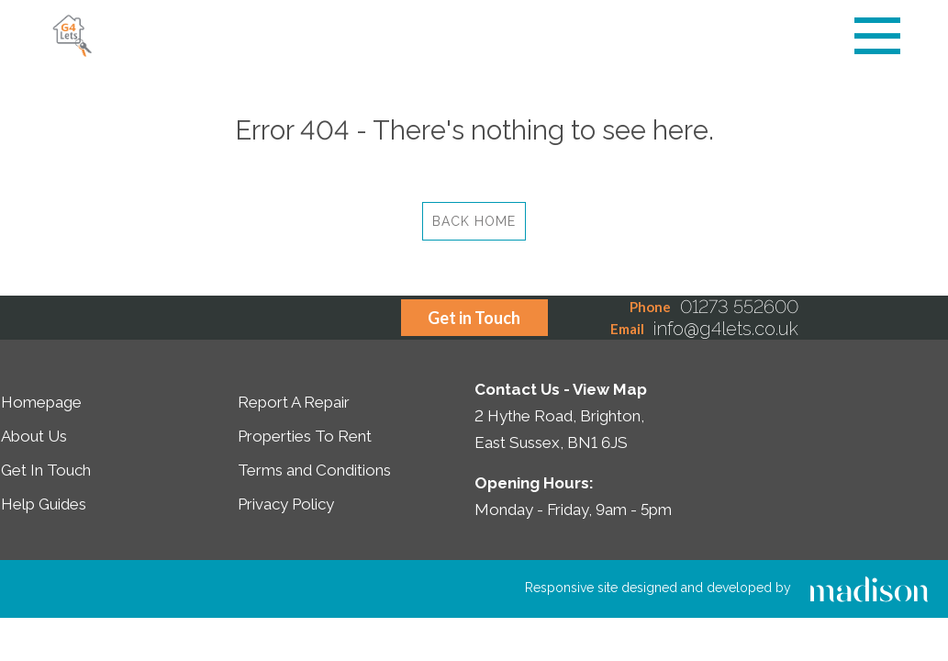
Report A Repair (294, 402)
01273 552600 (739, 307)
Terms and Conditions (314, 470)
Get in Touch (474, 318)
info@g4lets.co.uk (725, 329)
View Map (610, 389)
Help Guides (43, 504)
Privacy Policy (286, 504)
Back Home (474, 221)
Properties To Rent (305, 436)
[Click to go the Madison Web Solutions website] (869, 587)
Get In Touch (46, 470)
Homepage (41, 402)
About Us (34, 436)
